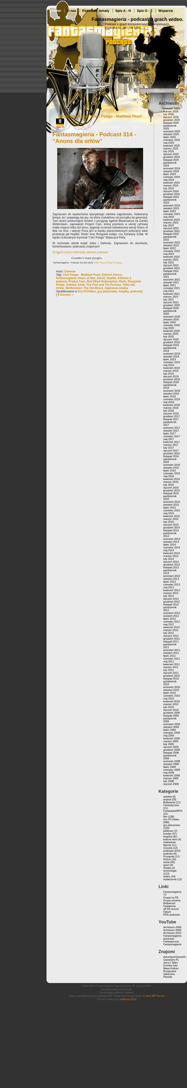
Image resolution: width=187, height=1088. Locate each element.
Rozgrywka (169, 971)
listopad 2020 (171, 308)
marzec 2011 (170, 667)
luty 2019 (168, 373)
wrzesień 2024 (171, 168)
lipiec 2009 (169, 729)
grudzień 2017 (171, 416)
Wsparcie (165, 11)
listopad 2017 (171, 419)
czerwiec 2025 (171, 139)
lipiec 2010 (169, 692)
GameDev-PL (171, 959)
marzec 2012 (170, 630)
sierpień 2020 (171, 319)
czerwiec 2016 (171, 473)
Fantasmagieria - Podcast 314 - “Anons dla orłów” (94, 137)
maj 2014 (168, 550)
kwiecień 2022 (171, 256)
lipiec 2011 (169, 655)
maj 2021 (168, 291)
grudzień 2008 (171, 749)
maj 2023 (168, 216)
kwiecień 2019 (171, 367)
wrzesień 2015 (171, 501)
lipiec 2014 (169, 544)
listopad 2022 (171, 234)
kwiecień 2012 (171, 627)
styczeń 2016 (171, 487)
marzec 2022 (170, 259)
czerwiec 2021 (171, 288)
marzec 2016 (170, 481)
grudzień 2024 (171, 157)
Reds (122, 281)
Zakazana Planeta (169, 975)
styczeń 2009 (171, 747)
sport (166, 865)
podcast (61, 281)
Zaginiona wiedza (116, 288)
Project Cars (77, 281)
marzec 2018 (170, 407)
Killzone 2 (124, 278)
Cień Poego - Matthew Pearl (81, 274)
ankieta (167, 796)
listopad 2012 (171, 604)
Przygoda (168, 856)
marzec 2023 (170, 222)
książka (124, 291)
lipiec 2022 (169, 248)
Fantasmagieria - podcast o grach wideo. (137, 19)
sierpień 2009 (171, 727)
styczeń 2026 (171, 117)
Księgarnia (169, 906)
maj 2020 (168, 328)
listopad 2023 (171, 196)
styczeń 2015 (171, 524)
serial (166, 862)
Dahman (69, 271)
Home (56, 11)
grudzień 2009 (171, 712)
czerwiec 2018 (171, 399)
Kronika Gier (170, 965)
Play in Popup (115, 262)
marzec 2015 (170, 519)
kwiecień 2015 (171, 516)
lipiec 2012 (169, 618)
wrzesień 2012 (171, 613)
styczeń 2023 (171, 228)
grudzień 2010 (171, 675)
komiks (167, 833)
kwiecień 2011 (171, 664)
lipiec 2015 (169, 507)
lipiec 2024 (169, 174)
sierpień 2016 (171, 467)
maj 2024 (168, 179)
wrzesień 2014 (171, 538)
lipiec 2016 (169, 470)
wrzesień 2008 (171, 761)
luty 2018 (168, 410)
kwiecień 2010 (171, 701)
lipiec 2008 (169, 766)
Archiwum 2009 (172, 930)
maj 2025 (168, 142)
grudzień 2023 (171, 194)
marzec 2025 (170, 148)
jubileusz (168, 830)
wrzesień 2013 (171, 576)
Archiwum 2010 (172, 932)
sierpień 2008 (171, 764)
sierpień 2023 (171, 208)
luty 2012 (168, 633)
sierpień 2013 (171, 578)
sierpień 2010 (171, 690)
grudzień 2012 (171, 601)
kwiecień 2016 (171, 479)
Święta (167, 867)
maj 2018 (168, 402)
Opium (167, 911)
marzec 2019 (170, 370)
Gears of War (86, 278)
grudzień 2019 (171, 342)
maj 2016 (168, 476)
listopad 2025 (171, 122)
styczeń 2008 (171, 784)
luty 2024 (168, 188)
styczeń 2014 (171, 561)
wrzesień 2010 (171, 687)
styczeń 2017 (171, 450)
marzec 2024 (170, 185)
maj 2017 (168, 439)
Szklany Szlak (75, 284)
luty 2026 (168, 114)
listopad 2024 (171, 159)
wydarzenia (170, 879)
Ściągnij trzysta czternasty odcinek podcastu (80, 252)
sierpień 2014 (171, 541)
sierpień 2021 (171, 282)
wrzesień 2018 (171, 390)
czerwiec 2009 (171, 732)
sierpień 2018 (171, 393)
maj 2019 (168, 365)
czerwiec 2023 (171, 214)
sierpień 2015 (171, 504)
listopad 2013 (171, 567)
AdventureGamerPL (174, 956)
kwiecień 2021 (171, 293)
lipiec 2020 (169, 322)
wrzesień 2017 (171, 427)
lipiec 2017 (169, 433)
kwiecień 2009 (171, 738)
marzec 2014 (170, 556)
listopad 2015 (171, 493)
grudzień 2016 (171, 453)
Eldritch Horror (112, 274)
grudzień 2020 (171, 305)
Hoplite (111, 278)
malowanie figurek (169, 843)
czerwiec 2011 (171, 658)
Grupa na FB (170, 897)
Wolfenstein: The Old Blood (84, 288)
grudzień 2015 (171, 490)
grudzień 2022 (171, 231)
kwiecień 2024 (171, 182)
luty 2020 (168, 336)
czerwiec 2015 (171, 510)
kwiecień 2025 (171, 145)
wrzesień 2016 (171, 464)
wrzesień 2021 (171, 279)
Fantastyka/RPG (172, 810)
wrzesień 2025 (171, 131)
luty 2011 (168, 670)
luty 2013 (168, 595)
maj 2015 (168, 513)
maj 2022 (168, 253)
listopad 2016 (171, 456)
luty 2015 (168, 521)
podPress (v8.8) (128, 999)
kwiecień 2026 (171, 108)
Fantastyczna (171, 805)
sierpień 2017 (171, 430)
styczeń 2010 (171, 709)
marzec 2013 (170, 593)
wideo (166, 876)
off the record (171, 908)
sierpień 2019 (171, 356)
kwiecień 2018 (171, 405)
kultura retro (170, 839)
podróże (168, 853)
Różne (167, 859)
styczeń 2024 (171, 191)
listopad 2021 (171, 271)
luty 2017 (168, 447)
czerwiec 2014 (171, 547)
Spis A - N (123, 11)
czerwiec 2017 (171, 436)
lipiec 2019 (169, 359)
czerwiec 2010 (171, 695)
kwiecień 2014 (171, 553)
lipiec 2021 (169, 285)
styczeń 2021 (171, 302)
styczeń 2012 (171, 635)
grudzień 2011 (171, 638)
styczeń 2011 (171, 672)
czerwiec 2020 (171, 325)
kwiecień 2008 (171, 775)
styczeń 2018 (171, 413)
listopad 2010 (171, 678)
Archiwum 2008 (172, 927)
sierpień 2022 (171, 245)
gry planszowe (107, 291)
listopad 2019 (171, 345)
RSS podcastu (171, 914)
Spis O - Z (144, 11)
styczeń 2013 (171, 598)
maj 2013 (168, 587)
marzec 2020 (170, 333)
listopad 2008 (171, 752)
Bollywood (169, 802)
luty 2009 (168, 744)
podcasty (136, 291)
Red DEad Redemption (102, 281)
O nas (71, 11)
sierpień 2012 (171, 615)
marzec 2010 (170, 704)
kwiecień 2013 (171, 590)
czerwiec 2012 (171, 621)
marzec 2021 (170, 296)
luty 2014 (168, 558)
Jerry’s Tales (170, 962)
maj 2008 (168, 772)
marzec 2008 (170, 778)
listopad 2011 (171, 641)
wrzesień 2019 (171, 353)
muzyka (167, 847)
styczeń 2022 (171, 265)
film (165, 816)
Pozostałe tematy (95, 11)
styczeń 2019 (171, 376)
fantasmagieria (66, 278)
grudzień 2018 (171, 379)
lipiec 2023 (169, 211)
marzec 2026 (170, 111)
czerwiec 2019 (171, 362)
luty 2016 (168, 484)
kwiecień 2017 (171, 442)
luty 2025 (168, 151)
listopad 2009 (171, 715)
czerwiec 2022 (171, 251)
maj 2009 (168, 735)
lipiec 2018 (169, 396)
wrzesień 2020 (171, 316)
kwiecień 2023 (171, 219)
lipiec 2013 (169, 581)
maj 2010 (168, 698)
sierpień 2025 (171, 134)
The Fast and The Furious (103, 284)
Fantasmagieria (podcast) (172, 937)
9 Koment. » (65, 294)
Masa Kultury (170, 968)
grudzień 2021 (171, 268)
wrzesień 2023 (171, 205)
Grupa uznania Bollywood (171, 902)
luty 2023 (168, 225)
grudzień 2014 (171, 527)
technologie (170, 870)
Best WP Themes (155, 996)
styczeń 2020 (171, 339)
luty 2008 (168, 781)
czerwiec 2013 (171, 584)
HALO (101, 278)
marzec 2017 (170, 444)
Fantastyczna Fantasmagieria (172, 943)
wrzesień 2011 (171, 650)
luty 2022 (168, 262)
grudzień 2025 (171, 120)
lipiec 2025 (169, 137)
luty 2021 (168, 299)
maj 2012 (168, 624)
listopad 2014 (171, 530)
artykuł (167, 799)
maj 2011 (168, 661)
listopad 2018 (171, 382)
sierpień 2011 (171, 652)
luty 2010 (168, 707)
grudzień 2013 (171, 564)
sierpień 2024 (171, 171)
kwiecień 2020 (171, 330)
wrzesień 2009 (171, 724)
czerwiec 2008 (171, 769)
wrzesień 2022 (171, 242)
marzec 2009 (170, 741)
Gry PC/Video (87, 291)
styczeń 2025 (171, 154)
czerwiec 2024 (171, 177)
